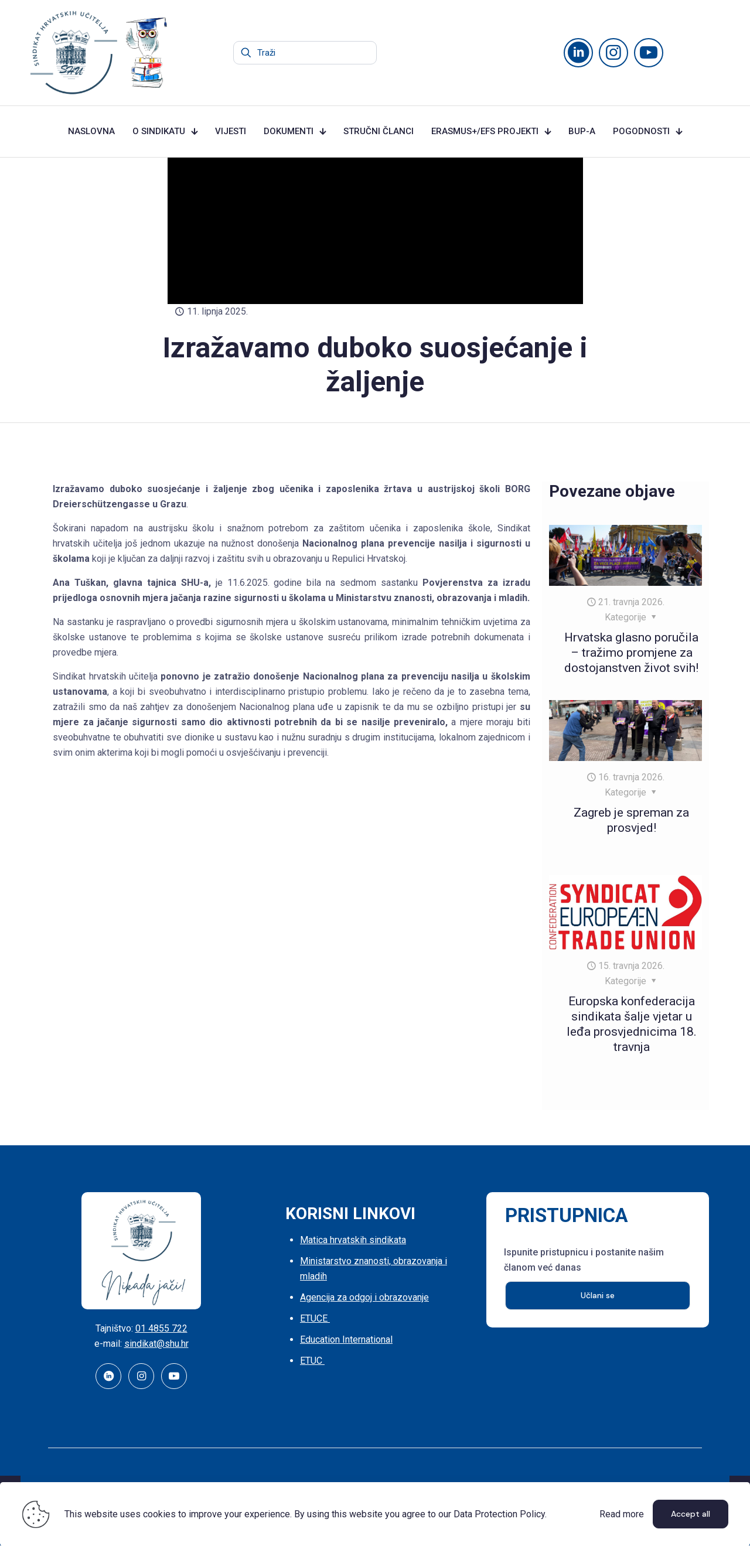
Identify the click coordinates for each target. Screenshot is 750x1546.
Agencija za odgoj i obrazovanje (364, 1297)
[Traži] (305, 52)
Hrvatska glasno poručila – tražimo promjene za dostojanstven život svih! (631, 652)
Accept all (690, 1514)
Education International (346, 1339)
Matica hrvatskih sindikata (353, 1239)
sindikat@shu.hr (156, 1343)
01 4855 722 (161, 1328)
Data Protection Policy (499, 1514)
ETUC (312, 1360)
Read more (621, 1514)
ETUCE (315, 1318)
